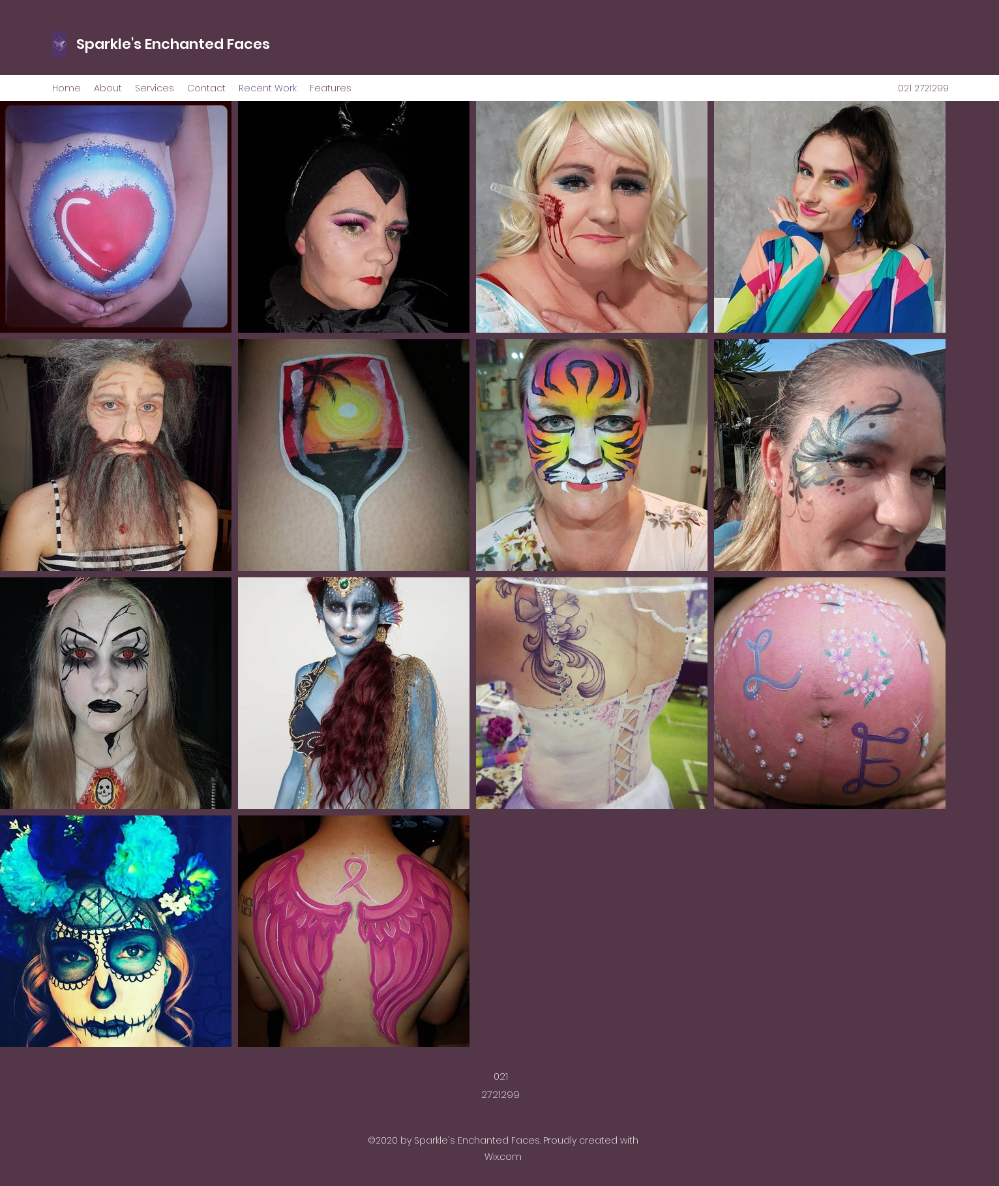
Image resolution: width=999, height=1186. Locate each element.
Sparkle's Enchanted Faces (173, 44)
